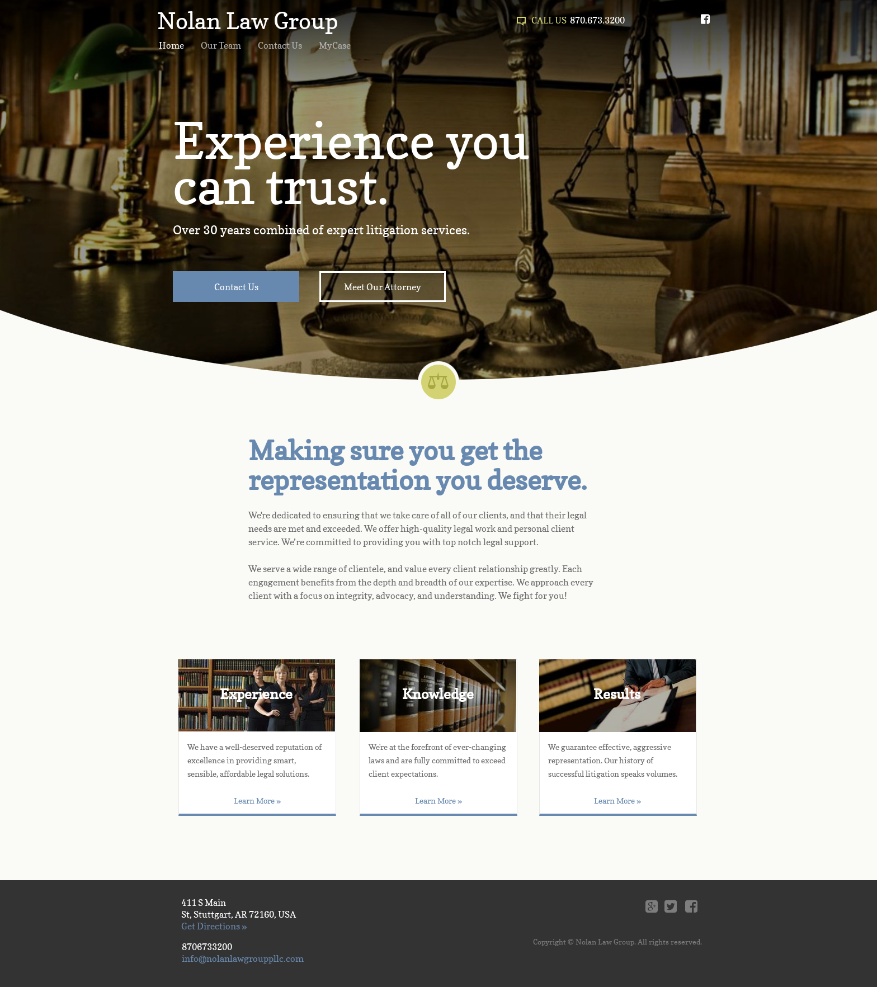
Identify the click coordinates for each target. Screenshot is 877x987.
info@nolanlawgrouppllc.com (243, 958)
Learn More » (438, 800)
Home (171, 45)
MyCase (335, 45)
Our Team (221, 45)
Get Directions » (214, 926)
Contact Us (280, 45)
